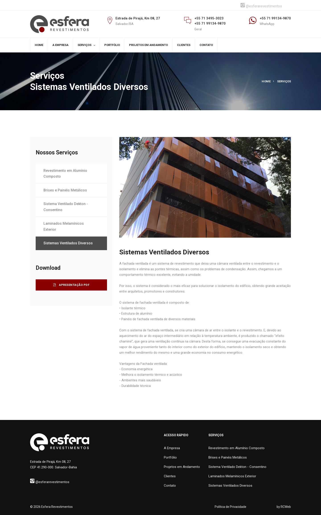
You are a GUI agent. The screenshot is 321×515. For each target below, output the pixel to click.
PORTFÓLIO (112, 45)
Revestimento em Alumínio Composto (65, 173)
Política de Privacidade (230, 507)
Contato (170, 486)
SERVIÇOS (84, 45)
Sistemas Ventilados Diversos (68, 243)
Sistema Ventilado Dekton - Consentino (65, 207)
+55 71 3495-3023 (209, 18)
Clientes (170, 476)
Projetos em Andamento (182, 467)
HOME (39, 45)
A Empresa (172, 448)
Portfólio (170, 457)
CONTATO (206, 45)
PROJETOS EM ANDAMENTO (148, 45)
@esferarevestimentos (261, 5)
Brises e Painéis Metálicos (65, 190)
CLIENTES (183, 45)
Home (266, 81)
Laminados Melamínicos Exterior (63, 226)
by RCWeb (284, 507)
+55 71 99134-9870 (210, 23)
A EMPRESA (60, 45)
